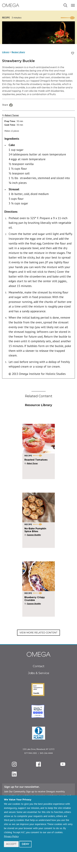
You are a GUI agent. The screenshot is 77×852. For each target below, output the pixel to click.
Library (5, 52)
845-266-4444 (46, 753)
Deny (25, 844)
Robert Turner (12, 115)
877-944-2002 (30, 753)
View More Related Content (38, 632)
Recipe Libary (18, 52)
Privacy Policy (11, 836)
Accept (11, 844)
